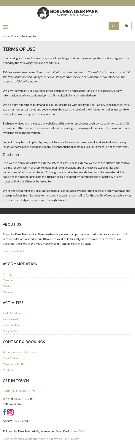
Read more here (14, 251)
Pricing (7, 274)
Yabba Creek (11, 319)
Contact (8, 370)
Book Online (10, 358)
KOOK (80, 431)
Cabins (7, 286)
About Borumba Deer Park (19, 352)
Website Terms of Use (53, 438)
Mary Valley (10, 331)
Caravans (9, 292)
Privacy (74, 438)
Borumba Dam (12, 325)
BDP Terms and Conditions (20, 438)
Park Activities (12, 313)
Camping (8, 280)
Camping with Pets (15, 364)
